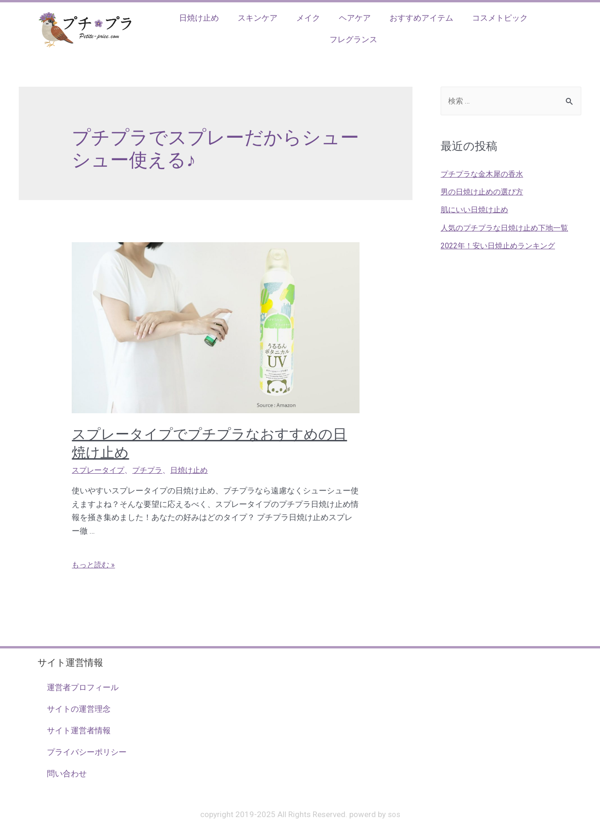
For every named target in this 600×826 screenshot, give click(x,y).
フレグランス (353, 39)
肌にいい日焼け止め (476, 210)
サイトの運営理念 (79, 709)
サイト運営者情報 (79, 730)
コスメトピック (500, 17)
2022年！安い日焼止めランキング (502, 246)
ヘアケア (355, 17)
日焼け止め (199, 17)
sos (393, 814)
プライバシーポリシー (87, 752)
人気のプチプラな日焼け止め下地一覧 (508, 228)
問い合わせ (67, 773)
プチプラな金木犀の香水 (484, 174)
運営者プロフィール (83, 687)
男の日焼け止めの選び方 (484, 192)
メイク (308, 17)
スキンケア (258, 17)
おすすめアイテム (421, 17)
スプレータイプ (100, 470)
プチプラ (151, 470)
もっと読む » (94, 564)
